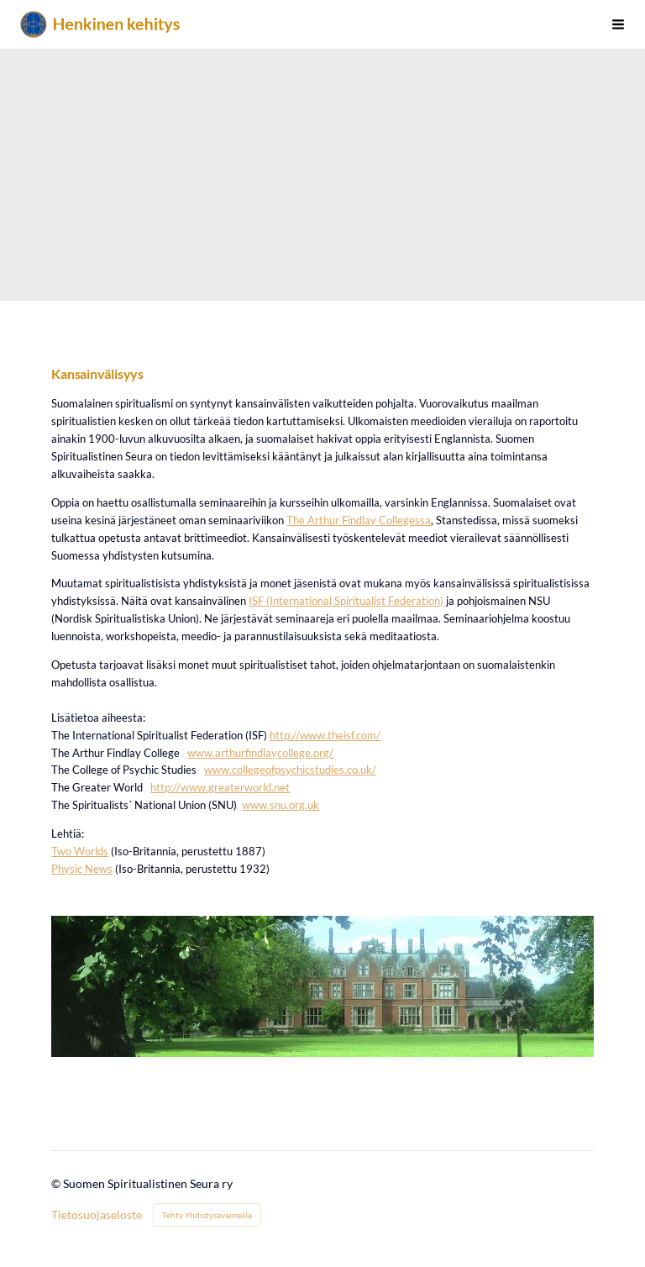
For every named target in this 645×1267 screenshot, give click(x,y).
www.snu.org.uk (280, 805)
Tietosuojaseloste (96, 1215)
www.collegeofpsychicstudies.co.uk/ (290, 769)
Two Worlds (79, 851)
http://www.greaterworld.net (220, 787)
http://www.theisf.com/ (325, 735)
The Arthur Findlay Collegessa (358, 520)
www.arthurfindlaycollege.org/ (260, 753)
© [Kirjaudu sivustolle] (57, 1183)
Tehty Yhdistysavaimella (207, 1215)
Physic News (82, 868)
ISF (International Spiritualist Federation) (346, 600)
